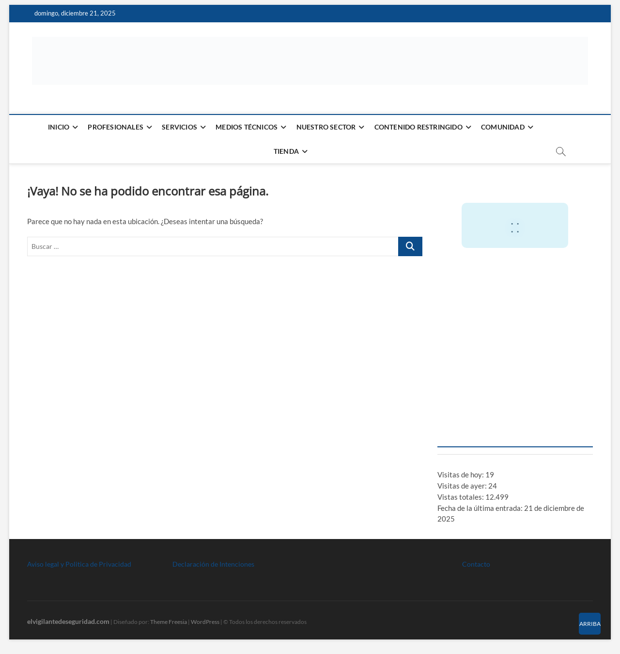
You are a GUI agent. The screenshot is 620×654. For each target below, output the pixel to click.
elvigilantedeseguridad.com (68, 621)
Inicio (58, 127)
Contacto (476, 564)
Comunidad (503, 127)
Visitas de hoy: (461, 474)
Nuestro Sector (326, 127)
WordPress (205, 621)
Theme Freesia (168, 621)
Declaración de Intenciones (213, 564)
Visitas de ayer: (462, 485)
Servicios (179, 127)
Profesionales (115, 127)
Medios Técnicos (247, 127)
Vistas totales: (461, 496)
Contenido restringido (418, 127)
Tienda (286, 151)
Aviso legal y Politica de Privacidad (79, 564)
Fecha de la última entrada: (480, 508)
